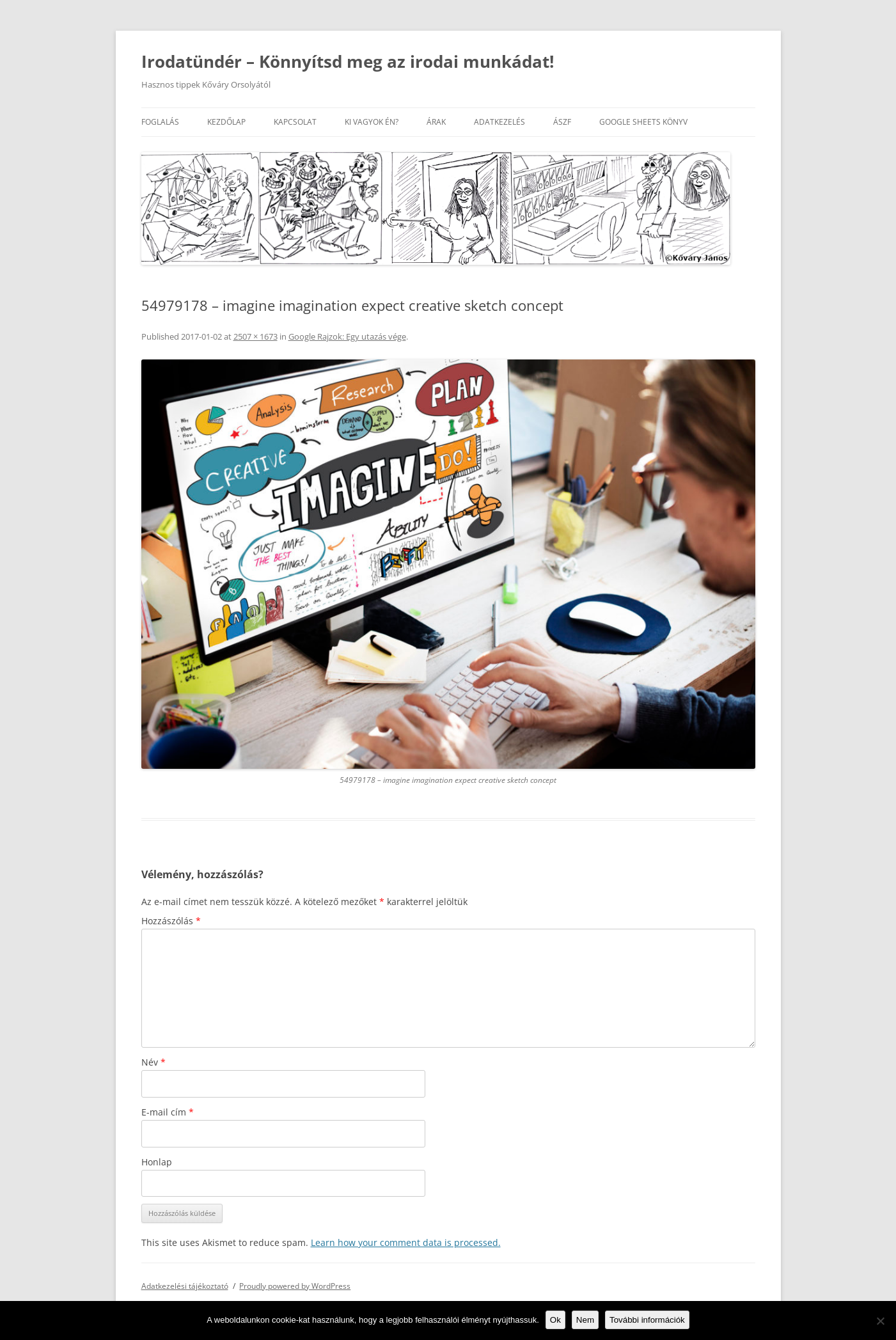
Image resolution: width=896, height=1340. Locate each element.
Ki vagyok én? (371, 121)
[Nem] (880, 1320)
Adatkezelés (499, 121)
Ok (555, 1320)
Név (153, 1062)
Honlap (156, 1162)
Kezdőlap (226, 121)
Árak (436, 121)
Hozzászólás (171, 921)
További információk (647, 1320)
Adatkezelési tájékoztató (184, 1286)
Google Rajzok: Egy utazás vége (347, 336)
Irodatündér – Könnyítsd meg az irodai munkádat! (347, 61)
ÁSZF (562, 121)
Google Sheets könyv (643, 121)
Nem (585, 1320)
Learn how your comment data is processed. (406, 1242)
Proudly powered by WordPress (294, 1286)
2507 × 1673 (255, 336)
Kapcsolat (295, 121)
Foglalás (160, 121)
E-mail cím (167, 1112)
